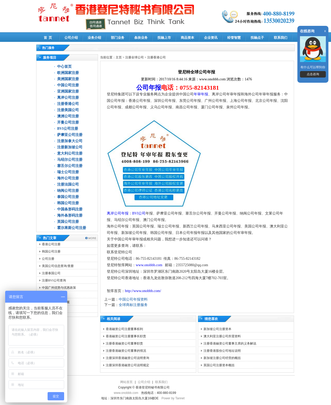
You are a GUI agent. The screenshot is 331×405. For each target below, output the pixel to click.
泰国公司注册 (68, 197)
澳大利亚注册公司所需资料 (222, 336)
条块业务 (141, 38)
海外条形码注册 (69, 215)
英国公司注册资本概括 (219, 365)
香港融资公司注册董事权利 (124, 329)
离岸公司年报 (118, 213)
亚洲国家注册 (68, 91)
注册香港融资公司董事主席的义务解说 (230, 343)
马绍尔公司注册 (69, 160)
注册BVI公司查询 (54, 280)
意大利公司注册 (69, 153)
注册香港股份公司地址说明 (222, 351)
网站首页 (126, 382)
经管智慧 (234, 38)
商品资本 (187, 38)
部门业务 (117, 38)
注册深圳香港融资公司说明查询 (127, 358)
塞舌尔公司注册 (69, 166)
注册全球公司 (135, 57)
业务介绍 (94, 38)
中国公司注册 (68, 85)
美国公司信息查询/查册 (58, 266)
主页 (119, 57)
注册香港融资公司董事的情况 (126, 351)
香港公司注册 (51, 244)
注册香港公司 (68, 104)
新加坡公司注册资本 (217, 329)
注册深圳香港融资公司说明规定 (127, 365)
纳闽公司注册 (68, 191)
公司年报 (148, 87)
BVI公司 (139, 213)
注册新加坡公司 (69, 147)
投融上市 (164, 38)
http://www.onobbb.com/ (143, 291)
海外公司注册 (68, 178)
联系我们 (280, 38)
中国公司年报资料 (133, 299)
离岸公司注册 (68, 98)
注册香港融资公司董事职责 (124, 343)
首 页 (48, 38)
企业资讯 (210, 38)
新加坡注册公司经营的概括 (222, 358)
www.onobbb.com (149, 265)
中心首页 (64, 66)
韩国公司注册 (68, 203)
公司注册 (48, 259)
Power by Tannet (173, 398)
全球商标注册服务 (133, 305)
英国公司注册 (68, 222)
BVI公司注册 (67, 129)
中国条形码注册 (69, 209)
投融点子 (257, 38)
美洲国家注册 (68, 79)
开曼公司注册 (68, 122)
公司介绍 (71, 38)
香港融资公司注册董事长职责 (126, 336)
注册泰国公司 (51, 273)
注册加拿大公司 (69, 141)
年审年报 (201, 94)
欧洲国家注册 (68, 73)
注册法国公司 (68, 184)
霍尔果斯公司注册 (71, 228)
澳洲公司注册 (68, 116)
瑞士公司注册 (68, 172)
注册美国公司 (68, 110)
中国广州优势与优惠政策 (59, 287)
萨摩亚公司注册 (69, 135)
